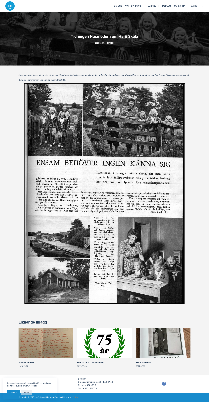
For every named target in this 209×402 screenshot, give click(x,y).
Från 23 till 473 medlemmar (90, 362)
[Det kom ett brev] (46, 343)
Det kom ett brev (26, 362)
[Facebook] (164, 384)
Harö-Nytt (153, 6)
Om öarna (181, 6)
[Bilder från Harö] (163, 343)
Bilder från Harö (143, 362)
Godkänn (13, 392)
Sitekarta (67, 397)
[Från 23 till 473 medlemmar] (104, 343)
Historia (110, 43)
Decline (26, 392)
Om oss (118, 6)
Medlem (166, 6)
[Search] (203, 6)
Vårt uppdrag (134, 6)
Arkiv (194, 6)
